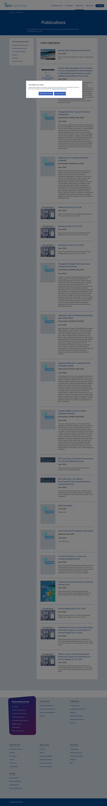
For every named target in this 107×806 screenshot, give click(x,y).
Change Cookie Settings (46, 93)
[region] (54, 89)
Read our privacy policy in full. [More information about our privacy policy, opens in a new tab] (59, 88)
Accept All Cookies (60, 93)
